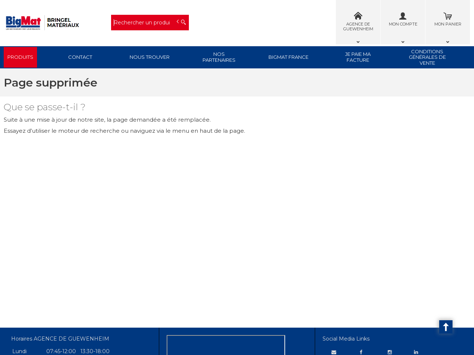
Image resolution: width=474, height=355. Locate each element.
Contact (80, 57)
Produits (20, 57)
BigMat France (288, 57)
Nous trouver (150, 57)
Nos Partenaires (219, 57)
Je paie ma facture (358, 57)
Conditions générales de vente (427, 57)
